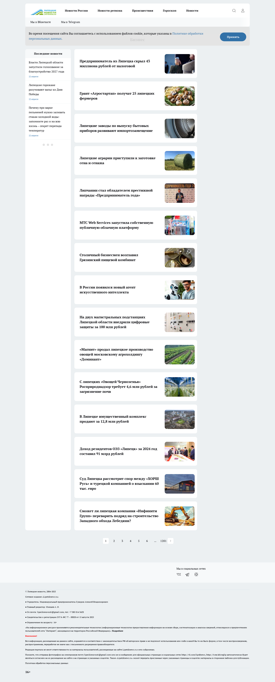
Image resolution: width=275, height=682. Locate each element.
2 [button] (114, 541)
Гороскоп (169, 10)
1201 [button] (163, 541)
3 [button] (122, 541)
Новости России (76, 10)
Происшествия (142, 10)
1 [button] (106, 541)
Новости (192, 10)
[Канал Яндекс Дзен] (196, 574)
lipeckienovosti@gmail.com (50, 612)
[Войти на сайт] (242, 10)
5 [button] (139, 541)
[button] (170, 541)
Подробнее (117, 630)
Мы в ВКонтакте (40, 22)
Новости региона (110, 10)
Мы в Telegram (70, 22)
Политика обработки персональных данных (46, 663)
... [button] (155, 541)
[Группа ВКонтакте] (178, 574)
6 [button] (147, 541)
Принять (233, 37)
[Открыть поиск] (233, 10)
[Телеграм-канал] (187, 574)
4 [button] (130, 541)
